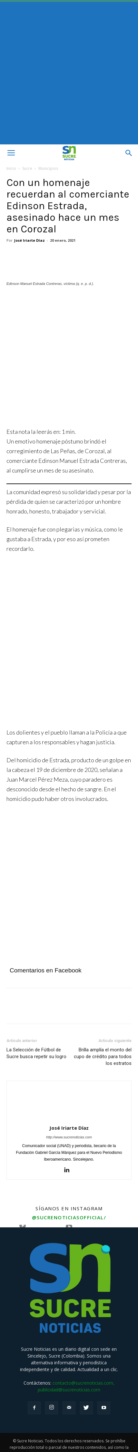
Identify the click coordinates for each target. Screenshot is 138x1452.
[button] (129, 153)
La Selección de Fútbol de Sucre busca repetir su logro (36, 1037)
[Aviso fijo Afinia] (69, 706)
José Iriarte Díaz (29, 240)
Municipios (48, 168)
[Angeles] (69, 395)
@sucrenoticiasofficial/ (69, 1201)
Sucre (27, 168)
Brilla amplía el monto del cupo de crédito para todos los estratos (103, 1040)
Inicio (11, 168)
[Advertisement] (69, 72)
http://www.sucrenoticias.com (69, 1121)
